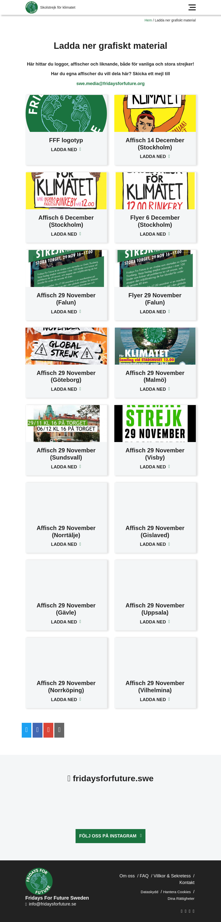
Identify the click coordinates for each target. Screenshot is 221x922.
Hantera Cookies (177, 892)
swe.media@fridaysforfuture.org (110, 83)
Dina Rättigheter (181, 898)
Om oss (127, 875)
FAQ (144, 875)
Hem (148, 20)
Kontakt (186, 882)
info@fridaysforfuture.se (50, 904)
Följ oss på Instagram (108, 835)
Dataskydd (149, 892)
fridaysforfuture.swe (110, 778)
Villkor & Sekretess (172, 875)
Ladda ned (64, 149)
